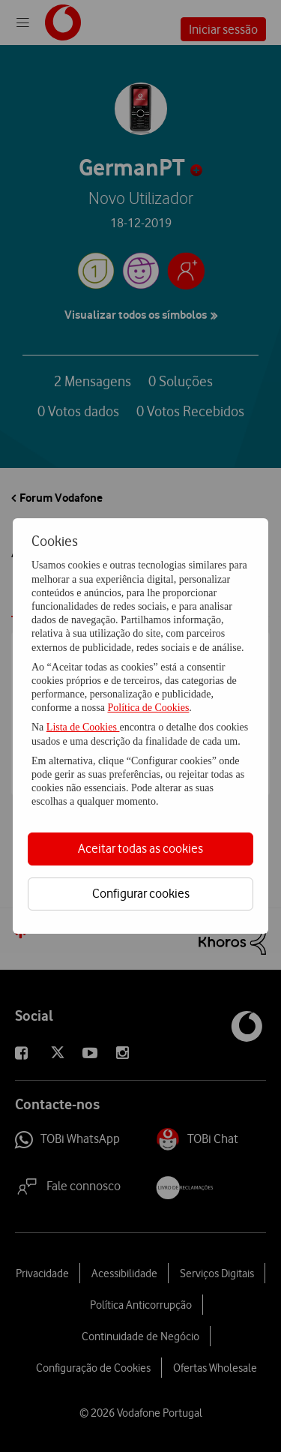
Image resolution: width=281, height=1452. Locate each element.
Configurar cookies (141, 893)
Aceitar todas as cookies (140, 848)
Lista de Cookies (83, 727)
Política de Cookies (148, 707)
